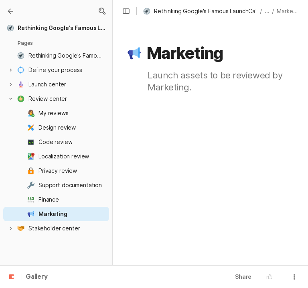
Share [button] (243, 276)
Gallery (37, 277)
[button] (101, 11)
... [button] (267, 11)
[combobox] (198, 158)
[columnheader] (199, 158)
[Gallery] (10, 11)
